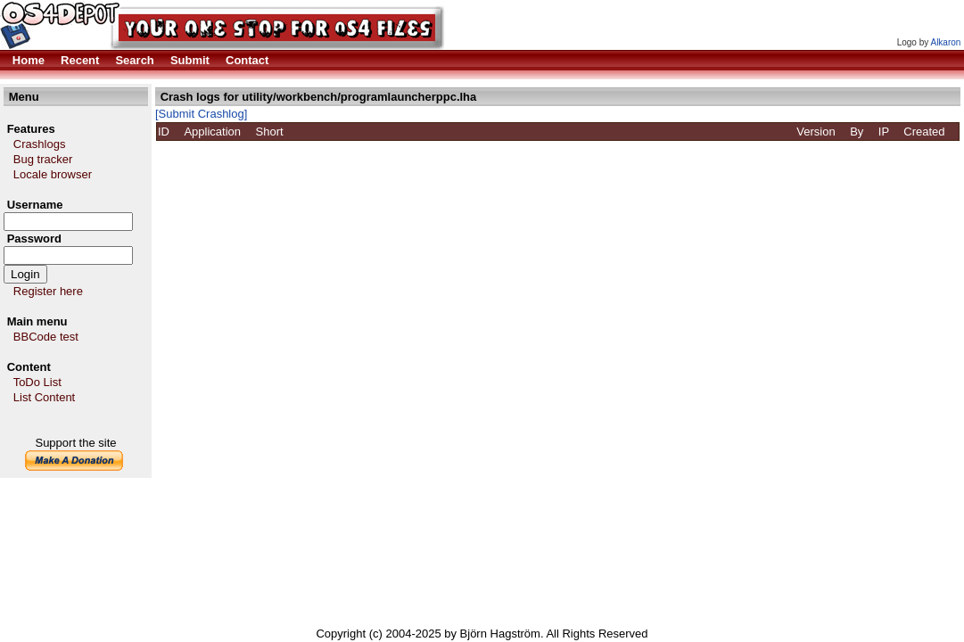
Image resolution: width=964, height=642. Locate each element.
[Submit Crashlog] (201, 113)
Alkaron (945, 42)
